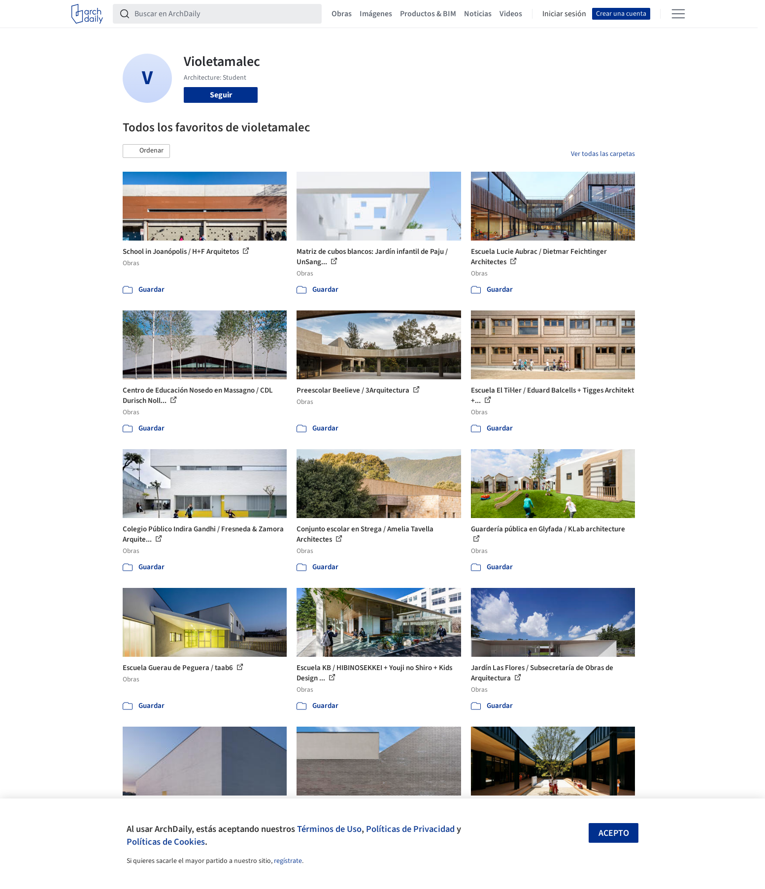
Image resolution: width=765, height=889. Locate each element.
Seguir (221, 95)
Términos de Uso (329, 829)
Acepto (614, 833)
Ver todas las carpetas (603, 154)
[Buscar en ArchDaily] (225, 14)
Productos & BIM (428, 13)
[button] (146, 151)
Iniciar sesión (564, 13)
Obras (342, 13)
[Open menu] (678, 14)
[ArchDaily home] (87, 14)
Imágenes (376, 13)
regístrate (288, 861)
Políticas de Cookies (166, 841)
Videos (510, 13)
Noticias (478, 13)
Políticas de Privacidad (410, 829)
